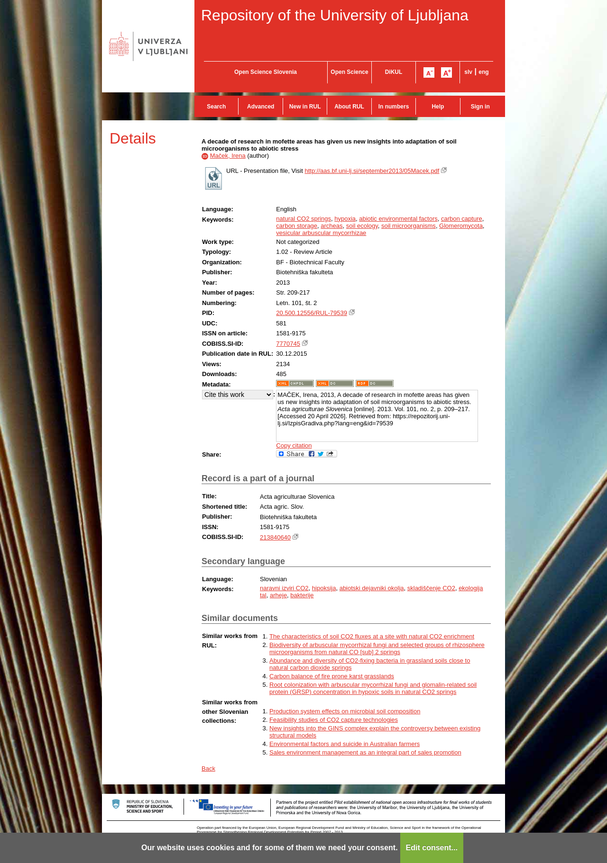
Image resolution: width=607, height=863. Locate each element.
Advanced (260, 106)
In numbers (393, 106)
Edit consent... (432, 848)
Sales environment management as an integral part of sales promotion (365, 752)
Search (216, 106)
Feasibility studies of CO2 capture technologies (333, 719)
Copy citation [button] (294, 445)
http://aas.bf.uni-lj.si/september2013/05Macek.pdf (371, 170)
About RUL (349, 106)
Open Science (349, 72)
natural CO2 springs (303, 218)
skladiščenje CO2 (431, 588)
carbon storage (296, 225)
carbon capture (461, 218)
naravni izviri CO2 (284, 588)
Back (208, 768)
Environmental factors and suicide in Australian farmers (344, 743)
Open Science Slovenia (265, 72)
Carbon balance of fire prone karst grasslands (331, 676)
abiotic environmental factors (398, 218)
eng (483, 72)
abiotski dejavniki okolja (372, 588)
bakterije (301, 595)
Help (438, 106)
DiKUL (394, 72)
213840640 (275, 537)
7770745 (288, 343)
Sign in (480, 106)
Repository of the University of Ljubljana (335, 15)
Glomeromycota (461, 225)
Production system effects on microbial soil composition (344, 711)
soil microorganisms (408, 225)
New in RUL (305, 106)
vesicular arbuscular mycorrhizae (321, 232)
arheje (278, 595)
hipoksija (324, 588)
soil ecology (362, 225)
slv (468, 72)
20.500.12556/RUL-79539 (311, 312)
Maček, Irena (228, 155)
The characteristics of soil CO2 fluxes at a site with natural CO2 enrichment (371, 636)
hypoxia (345, 218)
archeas (331, 225)
